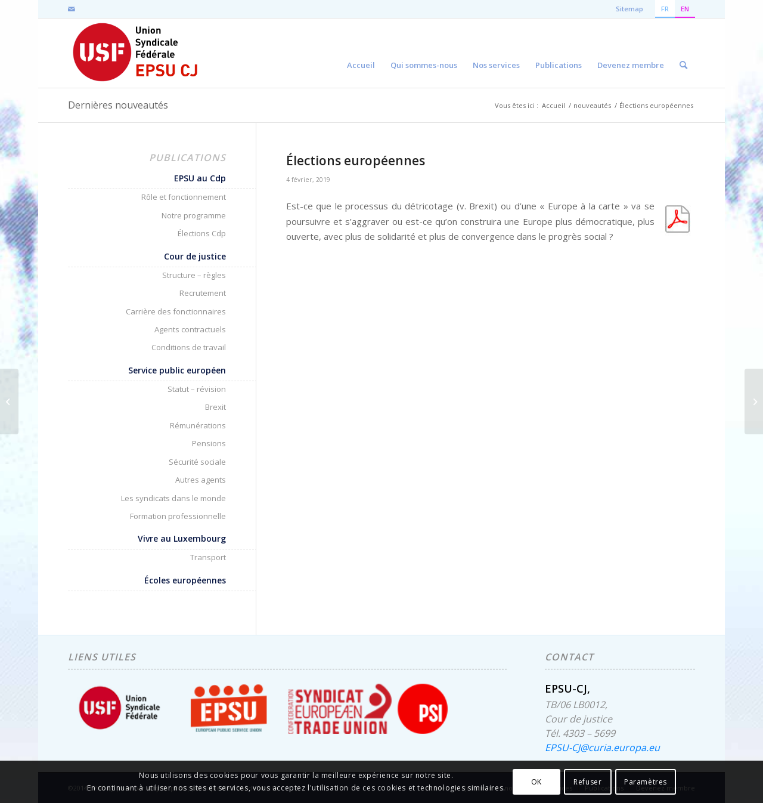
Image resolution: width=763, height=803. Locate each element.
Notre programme (194, 215)
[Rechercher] (683, 53)
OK (536, 782)
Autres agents (200, 479)
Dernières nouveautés (118, 105)
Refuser (587, 782)
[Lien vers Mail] (71, 9)
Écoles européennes (185, 580)
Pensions (209, 443)
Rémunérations (198, 425)
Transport (208, 557)
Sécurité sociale (197, 461)
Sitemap (629, 8)
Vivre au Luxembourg (182, 538)
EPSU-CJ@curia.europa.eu (602, 747)
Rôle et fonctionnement (183, 197)
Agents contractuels (190, 329)
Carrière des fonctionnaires (176, 311)
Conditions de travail (188, 347)
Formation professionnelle (178, 516)
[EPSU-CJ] (136, 53)
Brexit (215, 407)
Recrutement (202, 293)
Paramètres (645, 782)
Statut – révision (197, 389)
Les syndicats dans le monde (173, 498)
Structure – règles (194, 275)
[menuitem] (361, 53)
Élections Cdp (202, 233)
